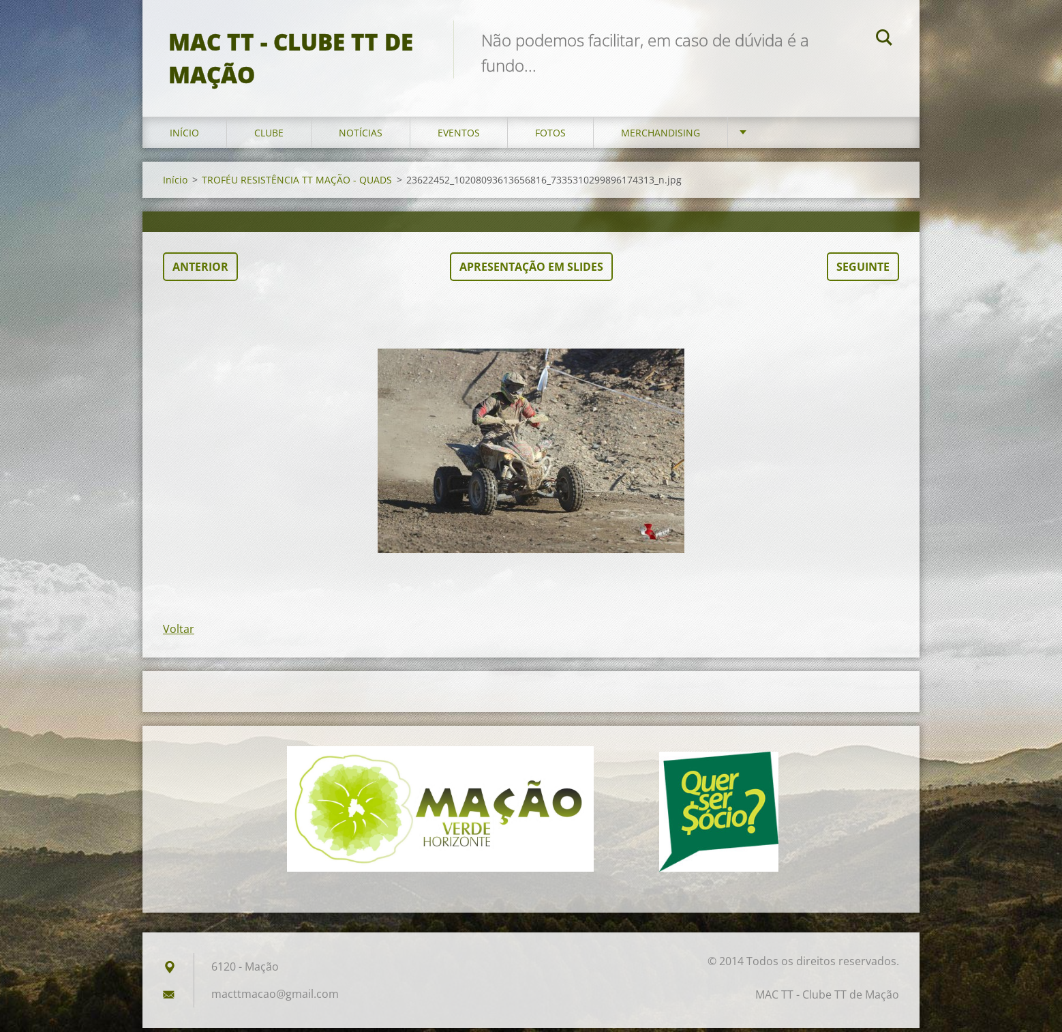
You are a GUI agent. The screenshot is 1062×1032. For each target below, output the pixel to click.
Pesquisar (884, 39)
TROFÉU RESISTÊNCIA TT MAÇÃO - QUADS (297, 183)
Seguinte (863, 270)
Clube (269, 136)
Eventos (459, 136)
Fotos (550, 136)
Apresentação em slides (531, 270)
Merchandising (660, 136)
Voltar (178, 632)
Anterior (200, 270)
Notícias (360, 136)
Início (184, 136)
